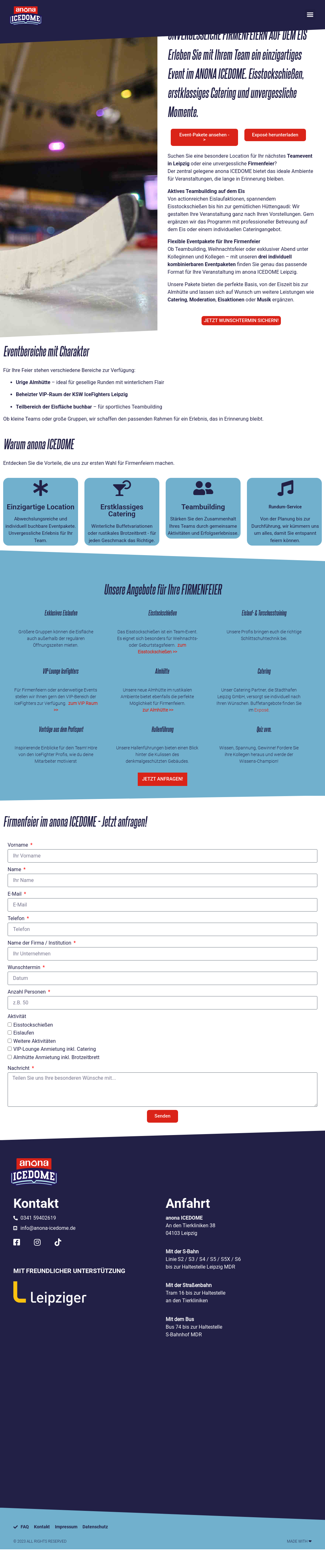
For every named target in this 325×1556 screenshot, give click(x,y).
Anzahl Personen (27, 998)
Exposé (261, 711)
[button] (310, 14)
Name (15, 876)
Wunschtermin (25, 974)
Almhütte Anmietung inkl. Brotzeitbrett (56, 1064)
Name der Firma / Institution (40, 949)
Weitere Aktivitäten (34, 1047)
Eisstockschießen (33, 1031)
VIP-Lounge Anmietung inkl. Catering (54, 1056)
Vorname (18, 851)
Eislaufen (23, 1039)
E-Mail (15, 900)
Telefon (17, 925)
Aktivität (17, 1023)
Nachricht (19, 1074)
